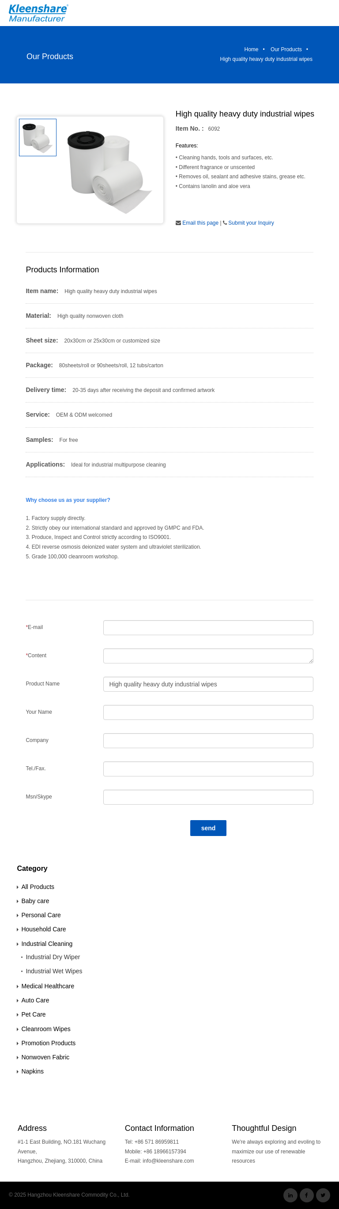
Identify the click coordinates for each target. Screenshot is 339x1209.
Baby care (35, 900)
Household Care (43, 929)
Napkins (32, 1071)
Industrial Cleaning (46, 943)
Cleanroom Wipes (45, 1028)
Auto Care (35, 1000)
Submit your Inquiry (251, 223)
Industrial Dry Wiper (53, 956)
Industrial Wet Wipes (54, 971)
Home (252, 49)
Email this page (200, 223)
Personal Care (41, 915)
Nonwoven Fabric (45, 1057)
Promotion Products (48, 1043)
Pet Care (33, 1014)
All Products (37, 886)
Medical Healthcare (47, 986)
